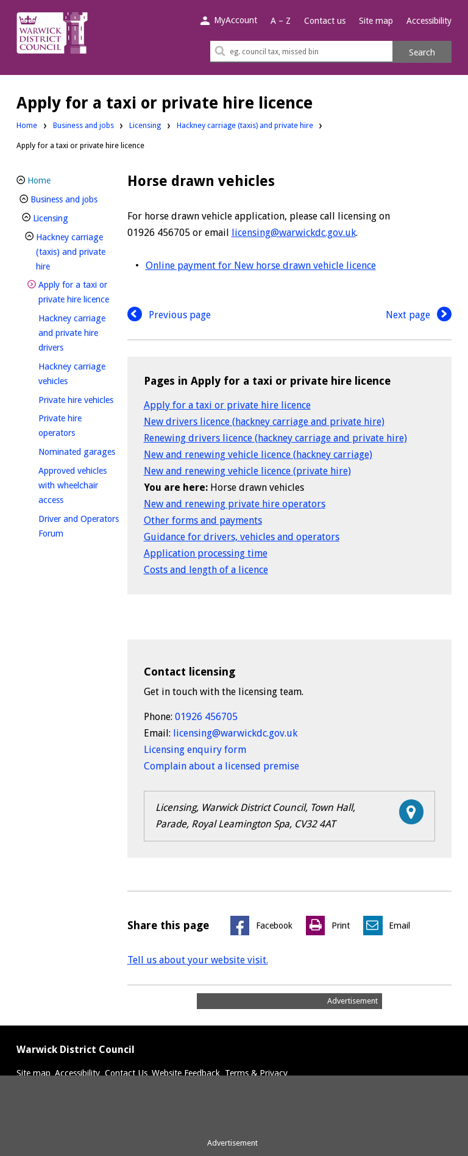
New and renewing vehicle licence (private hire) (247, 471)
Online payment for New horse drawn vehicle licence (261, 265)
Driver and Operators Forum (78, 526)
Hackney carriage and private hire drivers (71, 332)
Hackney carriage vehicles (73, 374)
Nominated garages (78, 450)
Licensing (145, 125)
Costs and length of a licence (206, 570)
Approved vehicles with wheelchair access (72, 485)
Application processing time (206, 553)
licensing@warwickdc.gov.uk (294, 232)
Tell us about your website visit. (197, 960)
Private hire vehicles (78, 398)
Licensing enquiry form (195, 749)
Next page (419, 315)
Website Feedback (186, 1073)
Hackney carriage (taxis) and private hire (245, 125)
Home (26, 125)
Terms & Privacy (256, 1073)
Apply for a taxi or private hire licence (227, 405)
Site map (376, 21)
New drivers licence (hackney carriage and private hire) (264, 421)
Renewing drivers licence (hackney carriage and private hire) (275, 438)
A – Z (281, 21)
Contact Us (126, 1073)
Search (422, 52)
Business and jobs (83, 125)
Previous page (169, 315)
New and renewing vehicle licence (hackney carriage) (258, 454)
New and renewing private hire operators (234, 504)
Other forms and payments (203, 520)
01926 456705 (206, 716)
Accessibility (429, 21)
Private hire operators (77, 425)
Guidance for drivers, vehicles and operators (241, 537)
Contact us (325, 21)
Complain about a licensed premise (221, 766)
